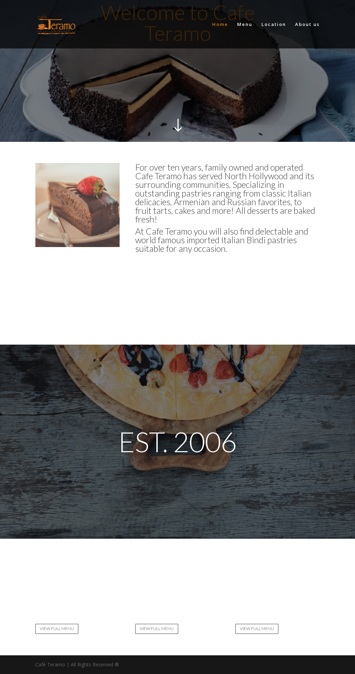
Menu (244, 24)
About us (307, 24)
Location (273, 24)
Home (220, 24)
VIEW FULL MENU (57, 628)
